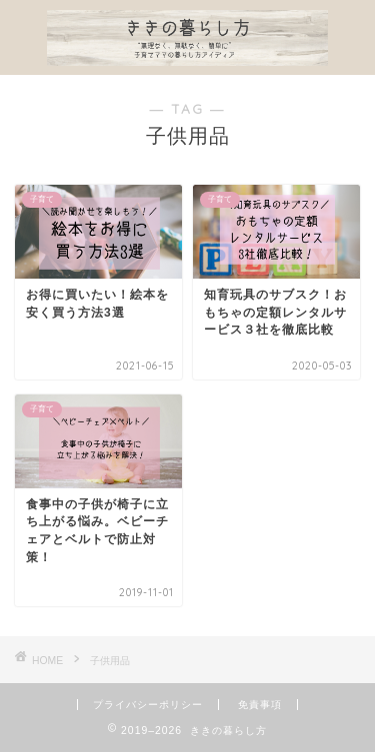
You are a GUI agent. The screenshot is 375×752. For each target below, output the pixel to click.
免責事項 (260, 704)
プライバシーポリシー (148, 704)
